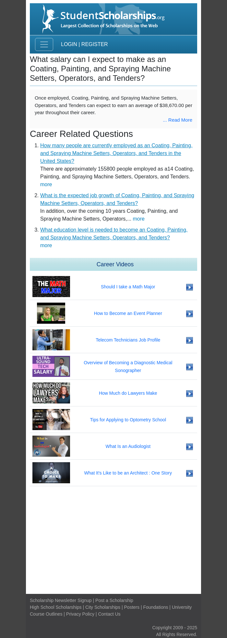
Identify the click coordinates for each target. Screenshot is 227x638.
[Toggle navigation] (44, 44)
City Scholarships (102, 607)
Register (94, 44)
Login (69, 44)
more (46, 184)
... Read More (177, 120)
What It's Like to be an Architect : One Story (128, 472)
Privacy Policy (80, 614)
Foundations (155, 607)
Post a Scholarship (114, 600)
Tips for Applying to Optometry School (128, 419)
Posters (131, 607)
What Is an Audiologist (128, 446)
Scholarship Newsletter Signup (61, 600)
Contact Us (109, 614)
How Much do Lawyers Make (128, 393)
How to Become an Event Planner (128, 313)
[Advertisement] (113, 540)
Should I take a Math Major (128, 286)
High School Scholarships (56, 607)
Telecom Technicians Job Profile (128, 340)
